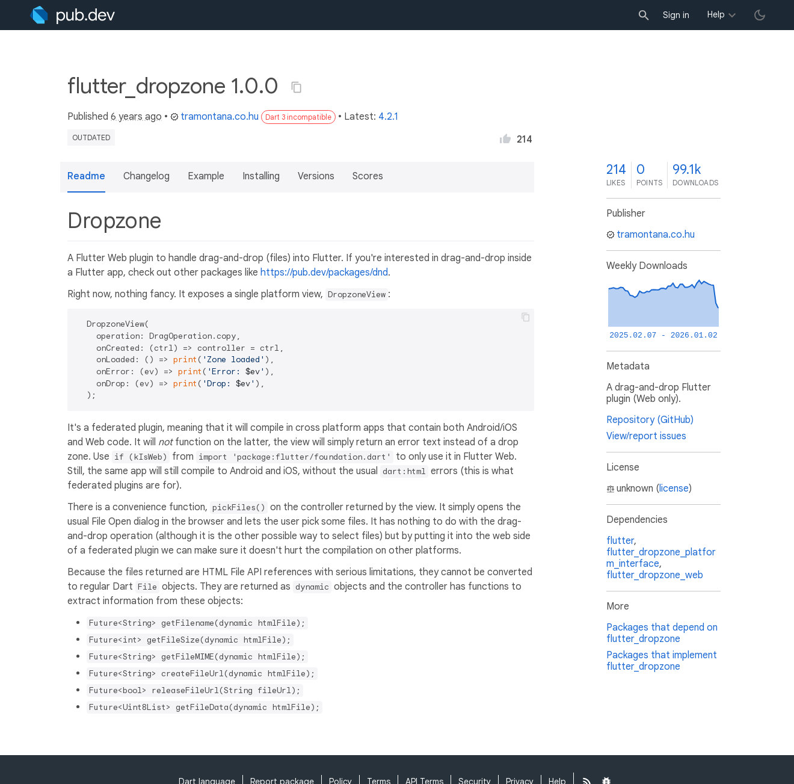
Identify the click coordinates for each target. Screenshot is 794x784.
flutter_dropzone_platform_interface (661, 558)
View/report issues (646, 436)
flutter (620, 541)
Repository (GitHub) (650, 420)
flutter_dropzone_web (654, 575)
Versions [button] (316, 176)
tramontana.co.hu (214, 117)
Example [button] (206, 176)
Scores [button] (367, 176)
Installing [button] (261, 176)
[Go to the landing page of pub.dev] (72, 15)
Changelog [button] (146, 176)
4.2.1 (388, 117)
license (674, 489)
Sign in (676, 15)
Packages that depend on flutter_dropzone (662, 633)
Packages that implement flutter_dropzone (661, 661)
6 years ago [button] (136, 117)
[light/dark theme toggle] (759, 15)
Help (716, 14)
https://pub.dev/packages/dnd (324, 273)
